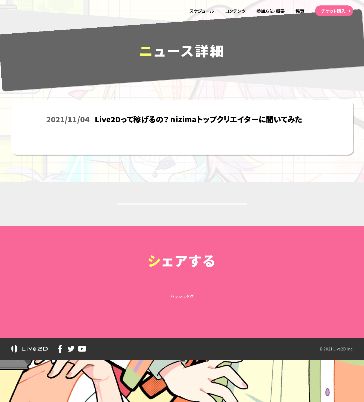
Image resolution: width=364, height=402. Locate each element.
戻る (183, 214)
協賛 (299, 11)
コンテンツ (234, 11)
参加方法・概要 (270, 11)
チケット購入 (333, 11)
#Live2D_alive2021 (182, 348)
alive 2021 (36, 10)
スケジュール (201, 11)
